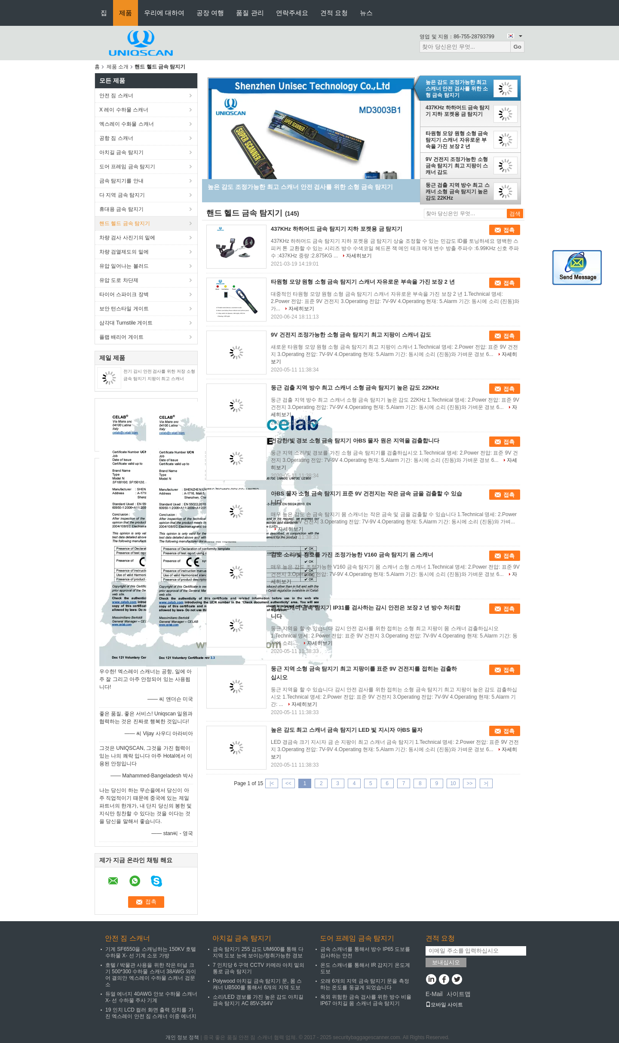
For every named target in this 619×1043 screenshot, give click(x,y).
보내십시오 (446, 962)
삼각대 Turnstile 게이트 (126, 323)
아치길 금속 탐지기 (121, 152)
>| (486, 783)
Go (517, 46)
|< (272, 783)
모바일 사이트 (444, 1005)
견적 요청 (334, 12)
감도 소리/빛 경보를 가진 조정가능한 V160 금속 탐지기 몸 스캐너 (352, 554)
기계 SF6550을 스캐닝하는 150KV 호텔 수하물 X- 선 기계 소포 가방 (150, 952)
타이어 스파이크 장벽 (124, 294)
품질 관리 (250, 12)
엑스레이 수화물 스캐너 (126, 124)
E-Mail (434, 993)
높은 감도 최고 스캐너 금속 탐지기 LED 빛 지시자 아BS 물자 (347, 730)
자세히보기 (359, 256)
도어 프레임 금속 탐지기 (127, 167)
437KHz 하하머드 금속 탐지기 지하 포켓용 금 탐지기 (458, 111)
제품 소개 (118, 67)
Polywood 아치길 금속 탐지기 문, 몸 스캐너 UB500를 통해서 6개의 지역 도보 (257, 984)
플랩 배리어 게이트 (121, 337)
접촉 (509, 230)
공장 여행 (210, 12)
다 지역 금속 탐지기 (122, 195)
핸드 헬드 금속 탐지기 (124, 223)
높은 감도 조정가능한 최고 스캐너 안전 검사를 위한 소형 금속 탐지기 (457, 88)
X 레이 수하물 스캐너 (123, 110)
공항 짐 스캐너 (116, 138)
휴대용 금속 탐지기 (121, 209)
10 (453, 783)
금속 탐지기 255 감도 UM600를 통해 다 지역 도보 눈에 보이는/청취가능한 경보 (258, 952)
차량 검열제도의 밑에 (124, 252)
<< (288, 783)
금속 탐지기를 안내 (121, 181)
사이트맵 (459, 993)
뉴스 (366, 12)
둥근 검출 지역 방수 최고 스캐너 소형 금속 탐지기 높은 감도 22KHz (458, 191)
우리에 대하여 (164, 12)
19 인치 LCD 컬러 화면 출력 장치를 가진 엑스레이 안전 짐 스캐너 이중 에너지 (150, 1013)
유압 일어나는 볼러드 (124, 266)
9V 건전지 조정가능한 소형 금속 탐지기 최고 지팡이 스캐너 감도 (457, 165)
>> (469, 783)
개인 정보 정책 (182, 1037)
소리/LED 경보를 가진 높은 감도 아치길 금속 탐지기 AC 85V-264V (258, 1000)
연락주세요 (292, 12)
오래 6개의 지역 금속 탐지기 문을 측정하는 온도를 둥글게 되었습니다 (364, 984)
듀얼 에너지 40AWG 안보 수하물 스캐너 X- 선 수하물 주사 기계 (151, 997)
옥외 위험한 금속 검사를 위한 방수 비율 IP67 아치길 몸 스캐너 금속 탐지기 (365, 1000)
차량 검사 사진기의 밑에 (127, 238)
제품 (125, 12)
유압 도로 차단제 (118, 280)
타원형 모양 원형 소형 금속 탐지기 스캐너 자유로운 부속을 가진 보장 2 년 (457, 139)
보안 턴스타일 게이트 (124, 309)
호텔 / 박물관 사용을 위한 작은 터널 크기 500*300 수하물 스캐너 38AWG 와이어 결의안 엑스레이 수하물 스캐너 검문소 (150, 974)
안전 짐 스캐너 (116, 96)
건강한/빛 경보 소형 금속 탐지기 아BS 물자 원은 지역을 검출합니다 (355, 440)
